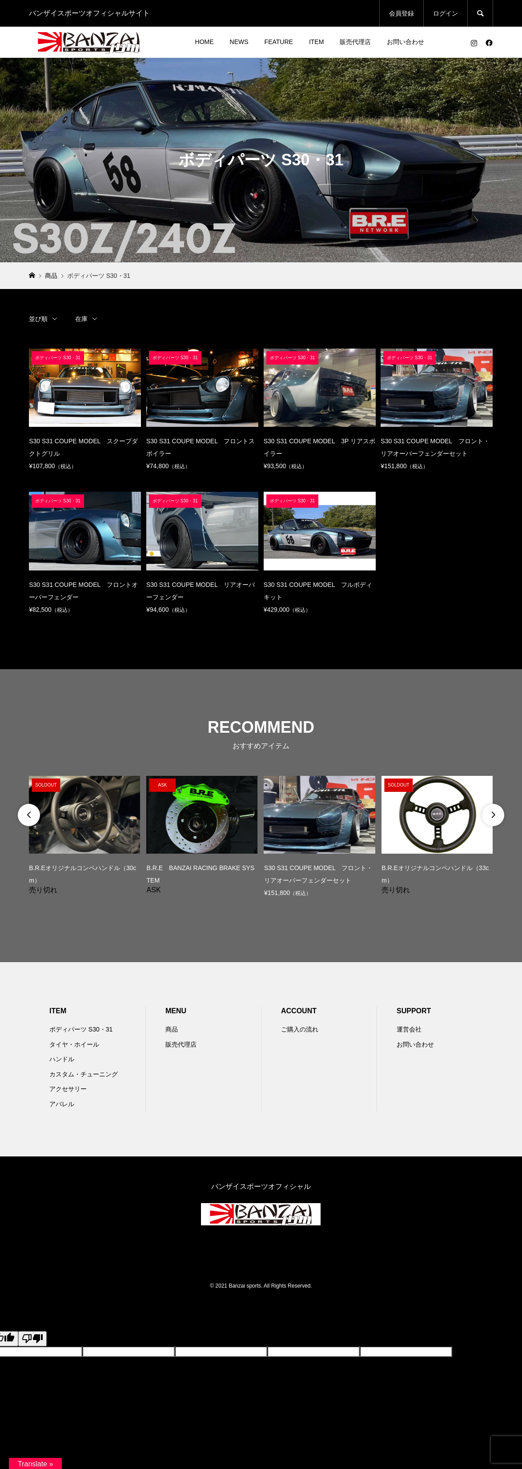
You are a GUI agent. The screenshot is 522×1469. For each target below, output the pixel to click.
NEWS (239, 41)
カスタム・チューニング (83, 1074)
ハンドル (61, 1059)
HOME (204, 41)
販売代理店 (355, 41)
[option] (84, 835)
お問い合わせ (405, 41)
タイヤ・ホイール (74, 1044)
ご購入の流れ (299, 1029)
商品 (171, 1029)
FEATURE (279, 41)
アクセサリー (68, 1088)
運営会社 (409, 1029)
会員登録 (401, 13)
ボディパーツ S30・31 (80, 1029)
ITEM (316, 41)
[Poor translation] (32, 1338)
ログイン (445, 13)
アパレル (61, 1104)
